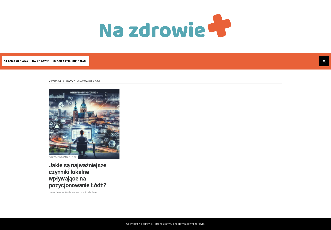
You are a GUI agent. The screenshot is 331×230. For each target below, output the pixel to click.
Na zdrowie (40, 61)
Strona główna (16, 61)
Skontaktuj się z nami (70, 61)
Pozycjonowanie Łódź (62, 157)
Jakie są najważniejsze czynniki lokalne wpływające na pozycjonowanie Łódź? (77, 175)
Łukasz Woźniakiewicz (69, 192)
